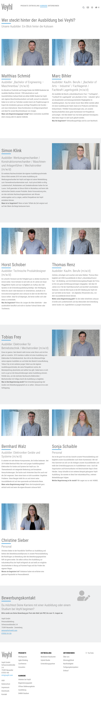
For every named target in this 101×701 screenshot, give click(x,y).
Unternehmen (59, 7)
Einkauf (66, 671)
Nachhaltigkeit (68, 664)
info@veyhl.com (7, 675)
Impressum (5, 687)
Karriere (48, 7)
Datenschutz (5, 684)
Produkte (25, 7)
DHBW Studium (23, 693)
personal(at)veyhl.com (9, 642)
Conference (22, 664)
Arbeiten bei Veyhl (24, 679)
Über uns (66, 657)
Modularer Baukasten (48, 657)
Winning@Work (68, 660)
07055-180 (5, 673)
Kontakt (4, 694)
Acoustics (21, 667)
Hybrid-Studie (45, 660)
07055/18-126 (6, 645)
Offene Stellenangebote (26, 686)
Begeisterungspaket (25, 683)
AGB (3, 680)
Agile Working (23, 660)
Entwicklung (37, 7)
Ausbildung (22, 690)
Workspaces (22, 657)
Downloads (5, 691)
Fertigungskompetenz (70, 667)
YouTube (90, 653)
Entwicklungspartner (48, 664)
